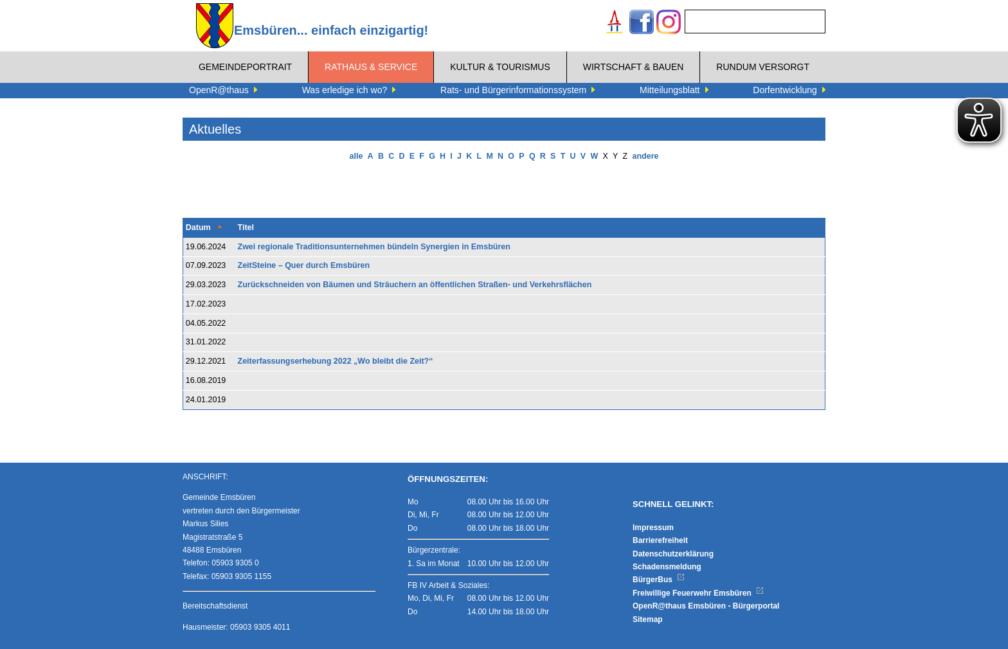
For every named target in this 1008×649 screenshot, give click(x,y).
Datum (198, 227)
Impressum (653, 527)
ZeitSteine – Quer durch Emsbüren (304, 265)
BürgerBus (659, 579)
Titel (246, 227)
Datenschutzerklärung (673, 553)
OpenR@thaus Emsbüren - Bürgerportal (706, 605)
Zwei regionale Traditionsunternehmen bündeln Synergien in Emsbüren (374, 246)
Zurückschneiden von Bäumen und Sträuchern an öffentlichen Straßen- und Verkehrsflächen (415, 284)
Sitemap (648, 619)
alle (356, 156)
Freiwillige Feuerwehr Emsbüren (698, 593)
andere (645, 156)
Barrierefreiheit (660, 540)
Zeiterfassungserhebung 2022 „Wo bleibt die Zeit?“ (335, 361)
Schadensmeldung (667, 566)
